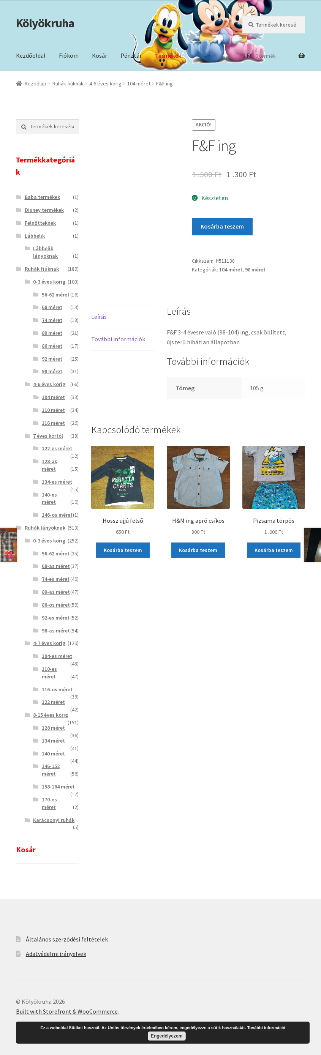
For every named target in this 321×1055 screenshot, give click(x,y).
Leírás (99, 316)
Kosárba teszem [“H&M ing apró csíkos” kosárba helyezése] (198, 550)
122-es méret (57, 448)
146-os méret (57, 514)
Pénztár (131, 55)
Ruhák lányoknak (45, 527)
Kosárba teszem (222, 226)
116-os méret (57, 689)
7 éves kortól (48, 435)
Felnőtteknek (40, 222)
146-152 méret (51, 770)
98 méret (255, 269)
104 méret (138, 83)
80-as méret (56, 591)
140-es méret (49, 498)
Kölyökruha (45, 23)
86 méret (52, 345)
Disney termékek (44, 210)
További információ (266, 1027)
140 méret (53, 753)
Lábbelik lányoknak (45, 252)
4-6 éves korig (105, 83)
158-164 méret (58, 786)
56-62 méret (56, 294)
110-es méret (49, 672)
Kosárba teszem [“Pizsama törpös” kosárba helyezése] (274, 550)
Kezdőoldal (31, 55)
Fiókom (69, 55)
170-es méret (49, 803)
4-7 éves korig (49, 643)
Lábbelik (35, 235)
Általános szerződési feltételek (67, 939)
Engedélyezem (166, 1036)
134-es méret (57, 481)
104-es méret (57, 656)
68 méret (52, 307)
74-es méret (56, 579)
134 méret (53, 740)
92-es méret (56, 617)
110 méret (53, 410)
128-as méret (49, 465)
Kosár (99, 55)
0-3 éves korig (49, 281)
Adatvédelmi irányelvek (56, 953)
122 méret (53, 702)
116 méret (53, 422)
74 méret (52, 320)
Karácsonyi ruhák (53, 820)
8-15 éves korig (50, 714)
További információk (118, 339)
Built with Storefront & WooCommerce (67, 1011)
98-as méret (56, 630)
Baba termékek (42, 197)
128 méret (53, 727)
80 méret (52, 333)
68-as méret (56, 566)
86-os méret (56, 604)
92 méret (52, 358)
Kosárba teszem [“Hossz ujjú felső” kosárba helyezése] (123, 550)
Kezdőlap (35, 83)
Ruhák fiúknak (68, 83)
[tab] (122, 317)
